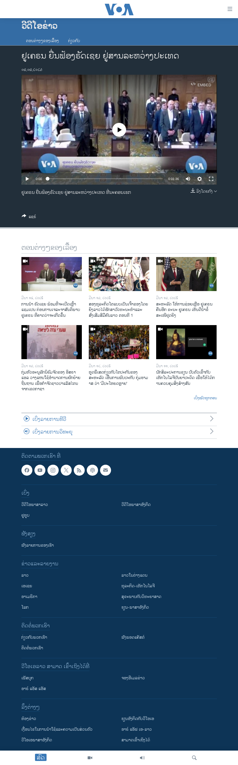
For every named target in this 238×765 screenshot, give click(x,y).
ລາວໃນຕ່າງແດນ (134, 575)
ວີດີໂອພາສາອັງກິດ (136, 505)
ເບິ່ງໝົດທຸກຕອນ (205, 398)
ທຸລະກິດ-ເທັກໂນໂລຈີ (138, 586)
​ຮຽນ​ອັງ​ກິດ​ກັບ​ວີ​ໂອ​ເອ (137, 719)
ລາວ (25, 575)
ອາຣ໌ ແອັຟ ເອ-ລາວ (136, 729)
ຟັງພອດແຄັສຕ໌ (133, 637)
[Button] (29, 217)
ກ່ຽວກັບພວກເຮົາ (34, 637)
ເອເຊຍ (26, 586)
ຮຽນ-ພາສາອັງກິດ (135, 607)
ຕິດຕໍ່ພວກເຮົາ (32, 648)
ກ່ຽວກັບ (74, 41)
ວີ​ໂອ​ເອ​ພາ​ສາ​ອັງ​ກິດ (36, 740)
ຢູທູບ (25, 515)
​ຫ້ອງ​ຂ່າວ (28, 719)
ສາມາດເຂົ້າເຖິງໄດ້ (135, 740)
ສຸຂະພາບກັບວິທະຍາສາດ (141, 597)
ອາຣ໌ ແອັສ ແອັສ (33, 689)
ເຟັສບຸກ (27, 678)
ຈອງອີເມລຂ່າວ (133, 678)
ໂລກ (25, 607)
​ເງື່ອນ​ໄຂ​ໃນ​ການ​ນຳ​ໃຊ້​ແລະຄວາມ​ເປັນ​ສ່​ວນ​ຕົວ (57, 729)
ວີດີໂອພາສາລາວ (34, 505)
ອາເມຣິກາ (29, 597)
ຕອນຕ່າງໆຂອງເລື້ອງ (42, 41)
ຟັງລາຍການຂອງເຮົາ (37, 545)
